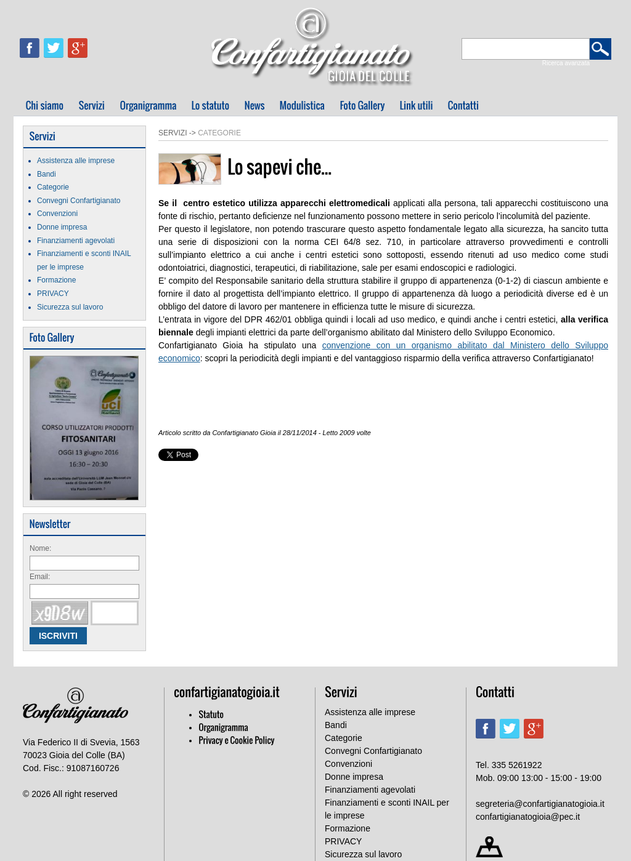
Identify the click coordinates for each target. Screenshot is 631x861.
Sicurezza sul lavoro (70, 307)
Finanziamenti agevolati (76, 240)
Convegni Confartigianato (78, 200)
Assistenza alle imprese (76, 160)
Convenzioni (57, 213)
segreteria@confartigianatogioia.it (540, 804)
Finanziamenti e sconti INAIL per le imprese (387, 809)
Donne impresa (62, 227)
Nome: (40, 548)
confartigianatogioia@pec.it (528, 817)
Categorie (53, 187)
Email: (40, 576)
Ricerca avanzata (566, 63)
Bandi (46, 174)
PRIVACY (53, 293)
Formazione (56, 280)
